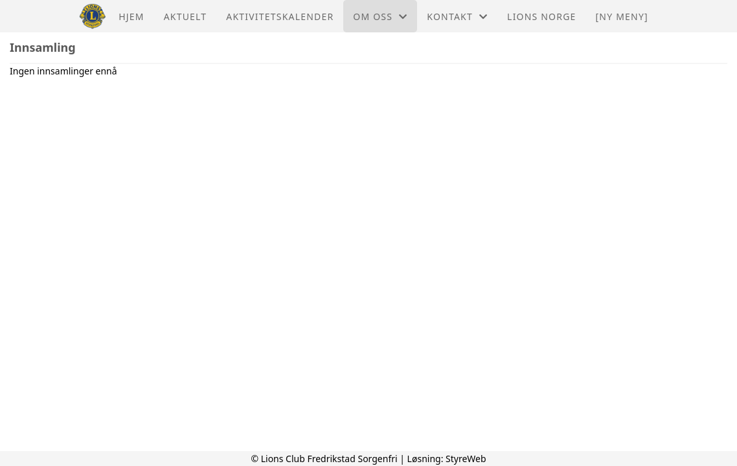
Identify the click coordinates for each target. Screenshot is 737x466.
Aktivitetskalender (280, 16)
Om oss (380, 16)
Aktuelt (185, 16)
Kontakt (457, 16)
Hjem (131, 16)
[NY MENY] (622, 16)
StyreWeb (466, 458)
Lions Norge (541, 16)
